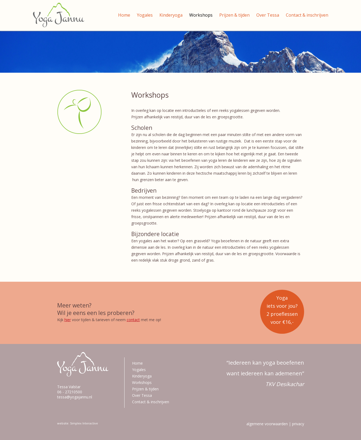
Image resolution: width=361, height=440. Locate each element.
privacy (298, 423)
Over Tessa (267, 15)
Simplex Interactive (84, 423)
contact (133, 319)
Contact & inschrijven (307, 15)
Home (124, 15)
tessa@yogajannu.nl (74, 396)
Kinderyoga (171, 15)
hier (67, 319)
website (62, 423)
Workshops (201, 15)
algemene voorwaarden (267, 423)
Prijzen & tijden (234, 15)
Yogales (145, 15)
